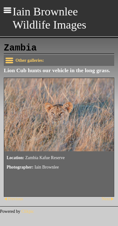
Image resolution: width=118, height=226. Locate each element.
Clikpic (27, 211)
